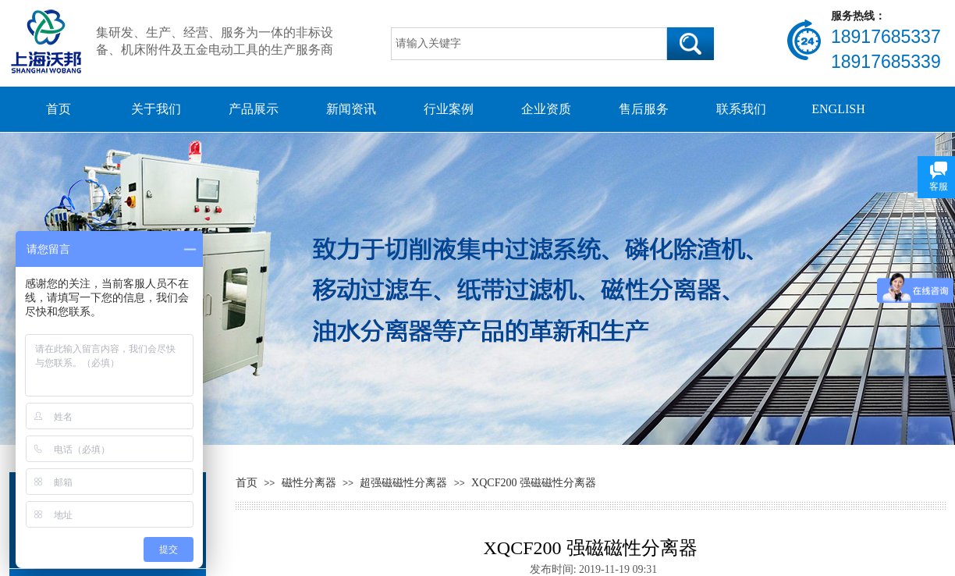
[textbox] (529, 43)
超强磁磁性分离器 (403, 483)
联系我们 (741, 109)
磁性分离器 (309, 483)
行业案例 (449, 109)
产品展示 (254, 109)
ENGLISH (837, 109)
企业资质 (546, 109)
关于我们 (156, 109)
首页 (58, 109)
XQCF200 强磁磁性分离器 (533, 483)
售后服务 (644, 109)
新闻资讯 (351, 109)
